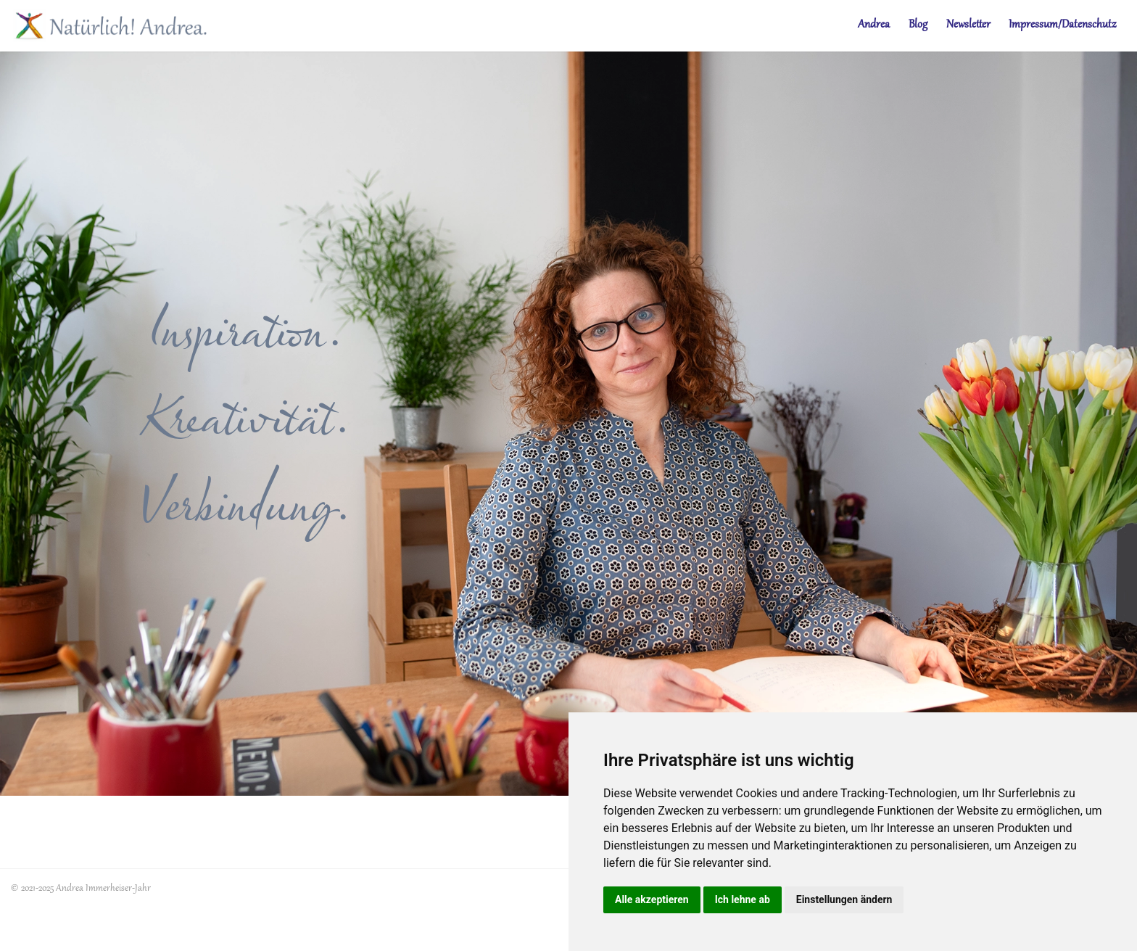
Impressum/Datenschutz (1062, 25)
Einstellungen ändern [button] (844, 899)
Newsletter (968, 25)
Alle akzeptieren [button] (652, 899)
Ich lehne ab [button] (742, 899)
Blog (918, 25)
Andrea (874, 25)
